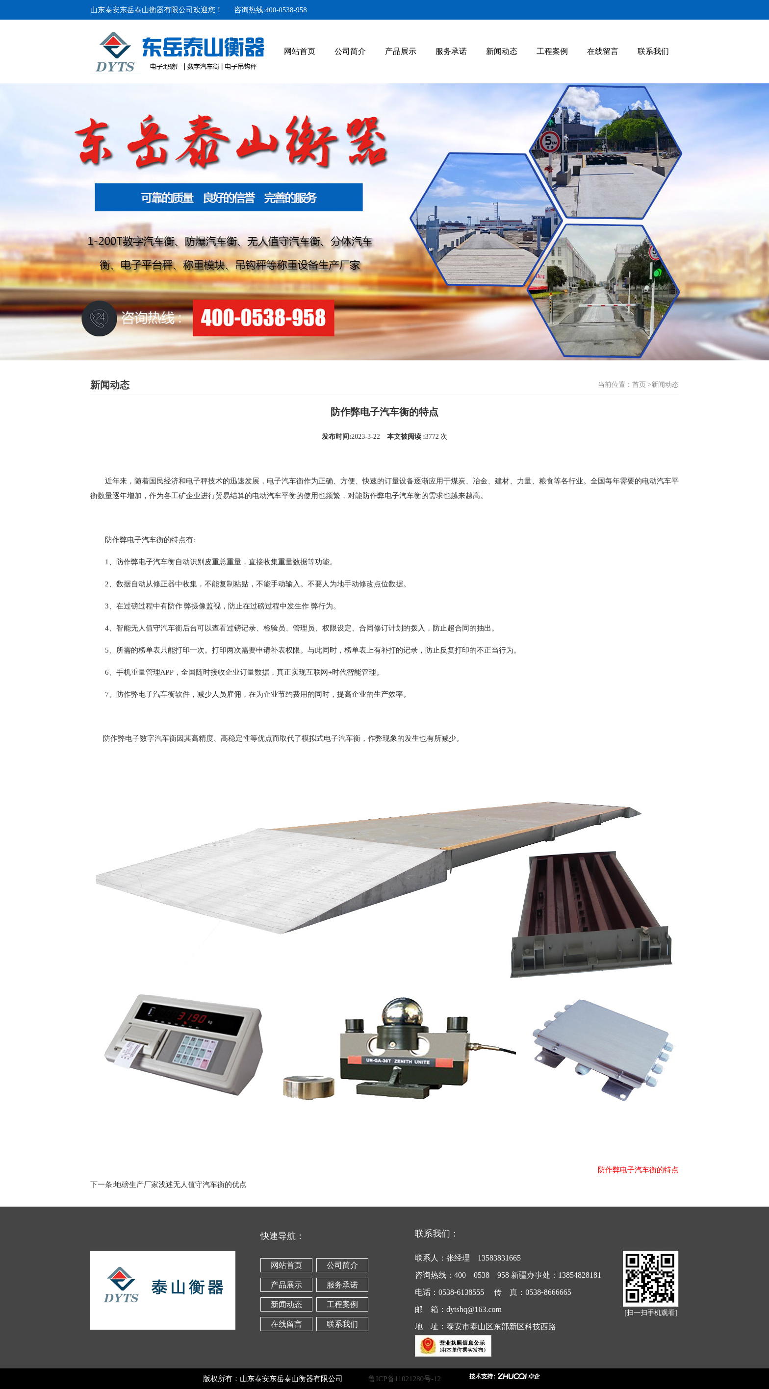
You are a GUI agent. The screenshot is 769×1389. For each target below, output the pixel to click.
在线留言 (602, 51)
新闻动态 (501, 51)
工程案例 (552, 51)
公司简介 (350, 51)
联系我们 (653, 51)
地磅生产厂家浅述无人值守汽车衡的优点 (180, 1184)
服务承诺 (451, 51)
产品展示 (400, 51)
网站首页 (299, 51)
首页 (639, 384)
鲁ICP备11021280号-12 (417, 1379)
